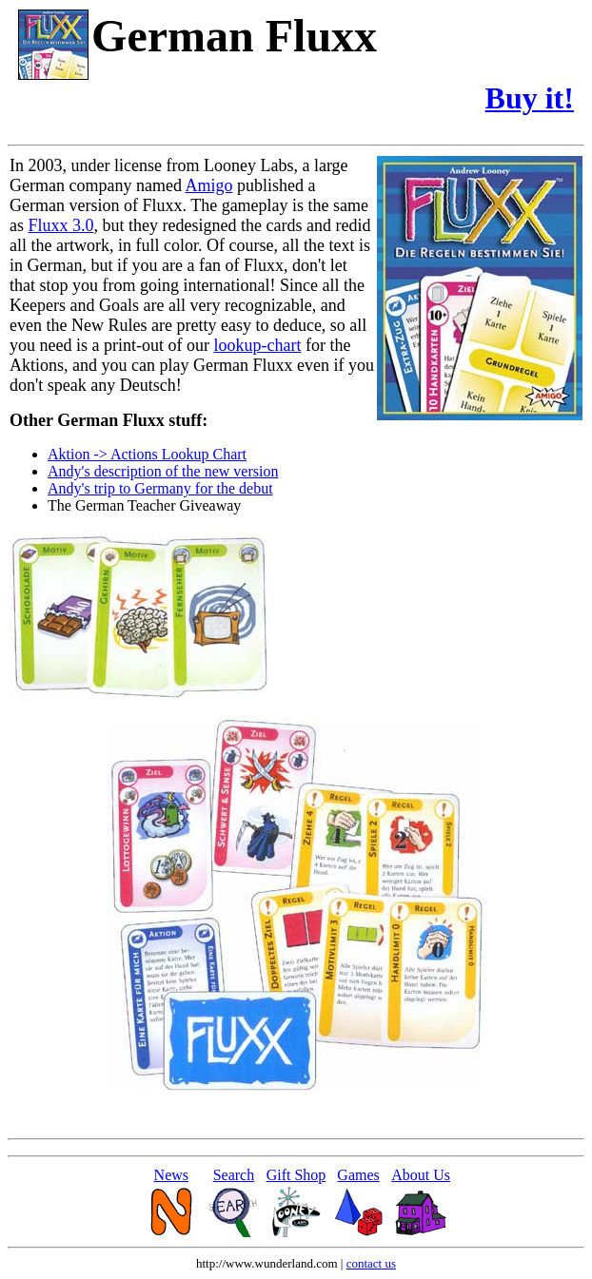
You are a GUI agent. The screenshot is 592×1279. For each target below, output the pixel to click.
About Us (420, 1175)
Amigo (208, 185)
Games (358, 1175)
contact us (371, 1263)
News (171, 1175)
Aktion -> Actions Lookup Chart (147, 454)
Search (234, 1175)
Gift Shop (296, 1175)
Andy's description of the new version (163, 471)
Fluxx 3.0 (61, 225)
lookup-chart (257, 345)
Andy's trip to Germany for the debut (160, 488)
